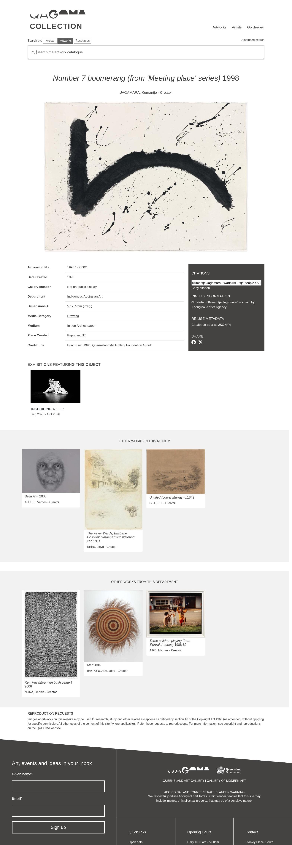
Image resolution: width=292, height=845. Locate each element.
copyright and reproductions (242, 723)
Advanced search (252, 39)
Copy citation (200, 288)
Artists (237, 27)
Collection (56, 26)
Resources (82, 40)
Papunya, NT (76, 335)
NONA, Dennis (34, 692)
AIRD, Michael (158, 650)
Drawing (73, 316)
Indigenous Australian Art (84, 296)
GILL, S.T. (156, 503)
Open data (136, 842)
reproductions (178, 723)
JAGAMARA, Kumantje (138, 92)
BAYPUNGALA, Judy (101, 670)
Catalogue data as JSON (209, 325)
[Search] (146, 52)
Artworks (220, 27)
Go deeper (255, 27)
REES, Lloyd (95, 546)
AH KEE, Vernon (36, 502)
